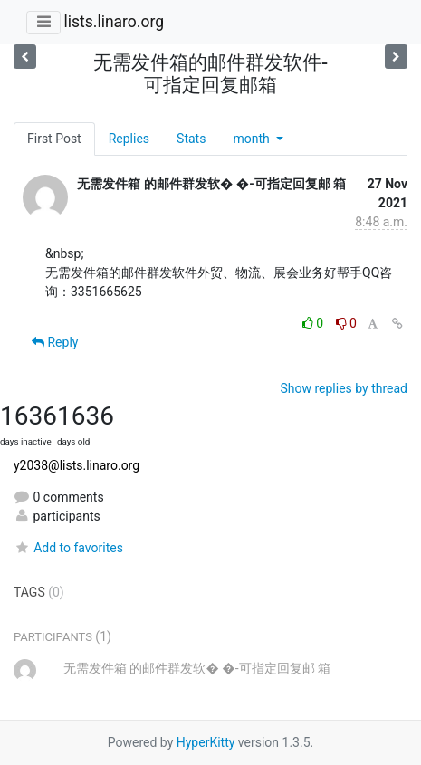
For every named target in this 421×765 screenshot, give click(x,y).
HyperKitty (206, 742)
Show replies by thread (343, 388)
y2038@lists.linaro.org (76, 465)
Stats (191, 138)
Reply (55, 342)
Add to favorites (68, 547)
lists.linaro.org (113, 22)
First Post (54, 138)
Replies (129, 138)
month (253, 138)
